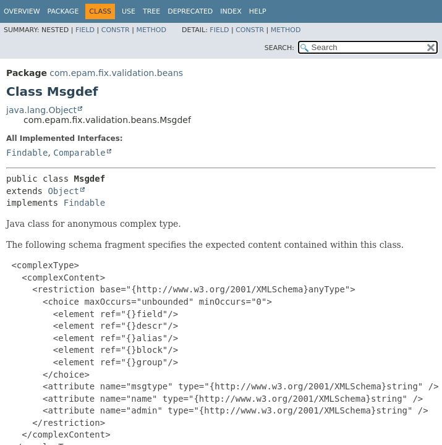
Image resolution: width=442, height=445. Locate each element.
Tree (151, 11)
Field (85, 30)
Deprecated (190, 11)
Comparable (79, 153)
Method (151, 30)
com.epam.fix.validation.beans (116, 73)
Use (128, 11)
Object (63, 191)
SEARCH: (279, 48)
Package (63, 11)
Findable (27, 153)
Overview (22, 11)
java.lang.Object (41, 110)
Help (257, 11)
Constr (115, 30)
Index (230, 11)
